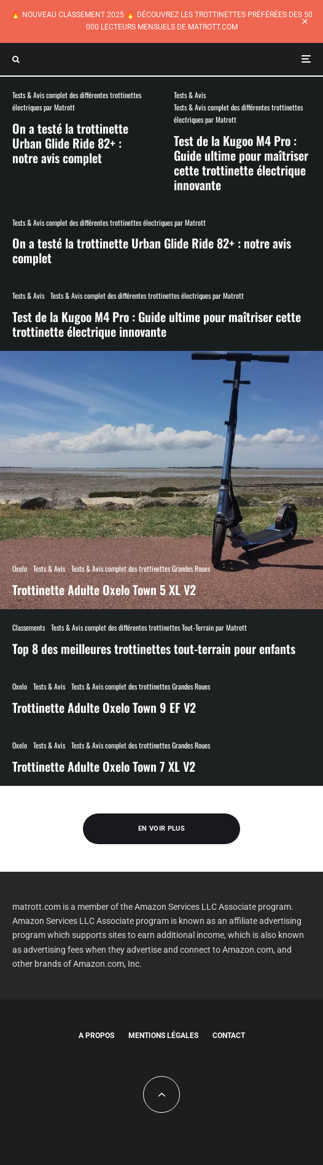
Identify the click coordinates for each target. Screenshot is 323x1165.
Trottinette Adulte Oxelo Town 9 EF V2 (104, 707)
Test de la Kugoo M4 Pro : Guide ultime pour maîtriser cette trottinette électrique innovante (241, 162)
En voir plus (161, 828)
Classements (28, 627)
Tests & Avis (190, 95)
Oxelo (19, 686)
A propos (96, 1035)
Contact (228, 1035)
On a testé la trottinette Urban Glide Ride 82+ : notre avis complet (70, 143)
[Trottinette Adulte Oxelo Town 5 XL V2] (161, 480)
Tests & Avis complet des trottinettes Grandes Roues (140, 686)
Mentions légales (163, 1035)
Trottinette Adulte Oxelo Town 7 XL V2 (103, 766)
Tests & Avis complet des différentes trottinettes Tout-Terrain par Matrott (149, 627)
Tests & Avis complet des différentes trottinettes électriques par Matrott (76, 101)
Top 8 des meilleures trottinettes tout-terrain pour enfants (153, 648)
